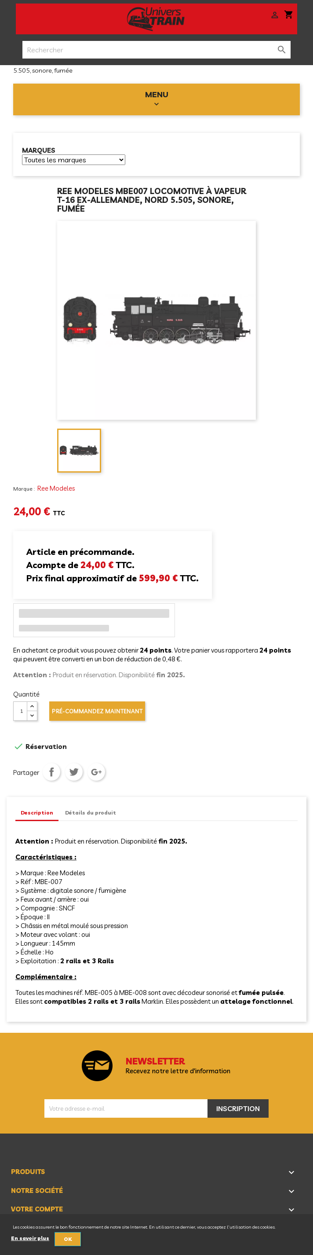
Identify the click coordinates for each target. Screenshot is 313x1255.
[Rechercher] (156, 50)
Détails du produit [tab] (90, 812)
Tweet (74, 772)
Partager (51, 772)
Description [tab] (37, 812)
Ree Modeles (56, 488)
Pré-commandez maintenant (97, 711)
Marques (38, 150)
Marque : (24, 488)
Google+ (96, 772)
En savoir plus (30, 1238)
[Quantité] (20, 711)
